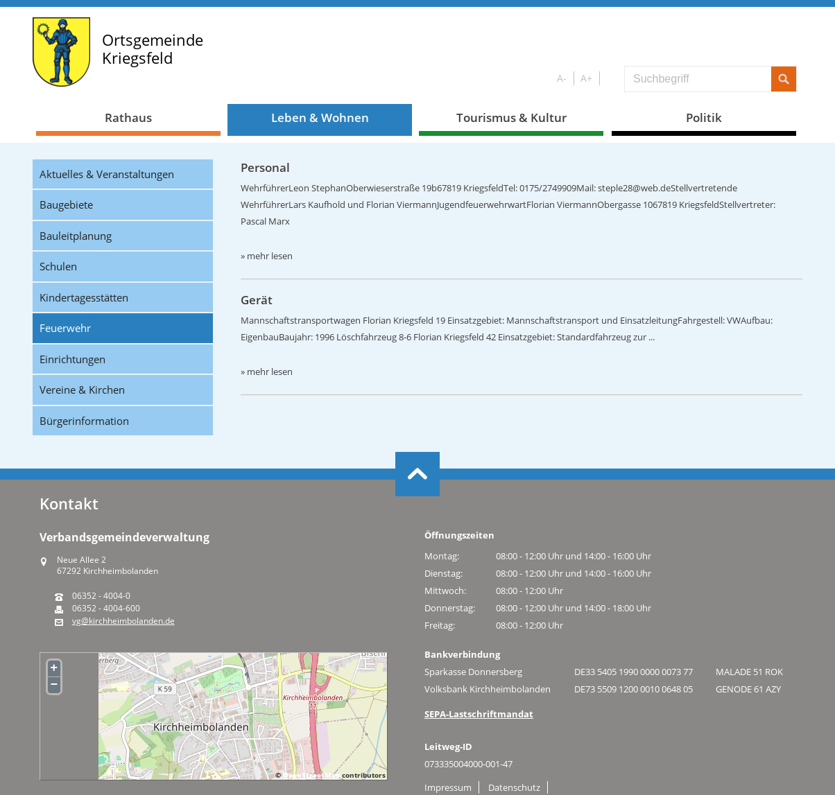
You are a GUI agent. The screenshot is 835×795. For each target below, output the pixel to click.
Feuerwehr (65, 328)
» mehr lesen (267, 256)
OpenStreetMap (311, 775)
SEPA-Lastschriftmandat (478, 714)
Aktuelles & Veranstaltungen (107, 174)
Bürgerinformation (84, 421)
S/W (609, 79)
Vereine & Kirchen (82, 389)
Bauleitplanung (76, 236)
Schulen (58, 266)
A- (562, 78)
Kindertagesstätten (84, 297)
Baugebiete (66, 204)
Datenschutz (514, 787)
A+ (586, 78)
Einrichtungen (72, 359)
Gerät (257, 300)
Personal (265, 167)
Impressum (448, 787)
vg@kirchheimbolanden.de (123, 621)
